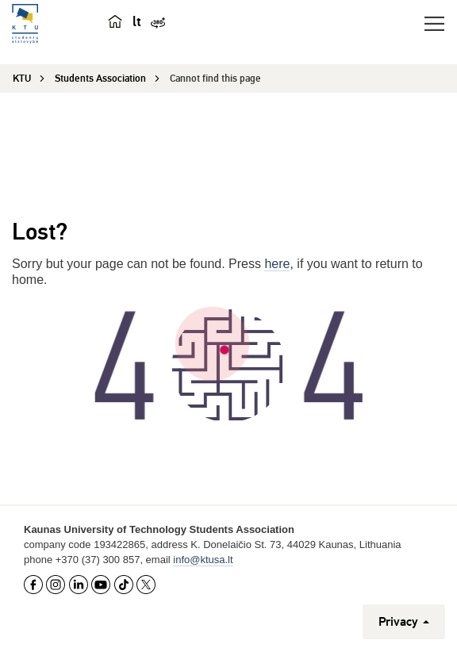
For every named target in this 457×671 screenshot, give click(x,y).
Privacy (403, 622)
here (277, 263)
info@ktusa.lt (202, 560)
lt (136, 21)
